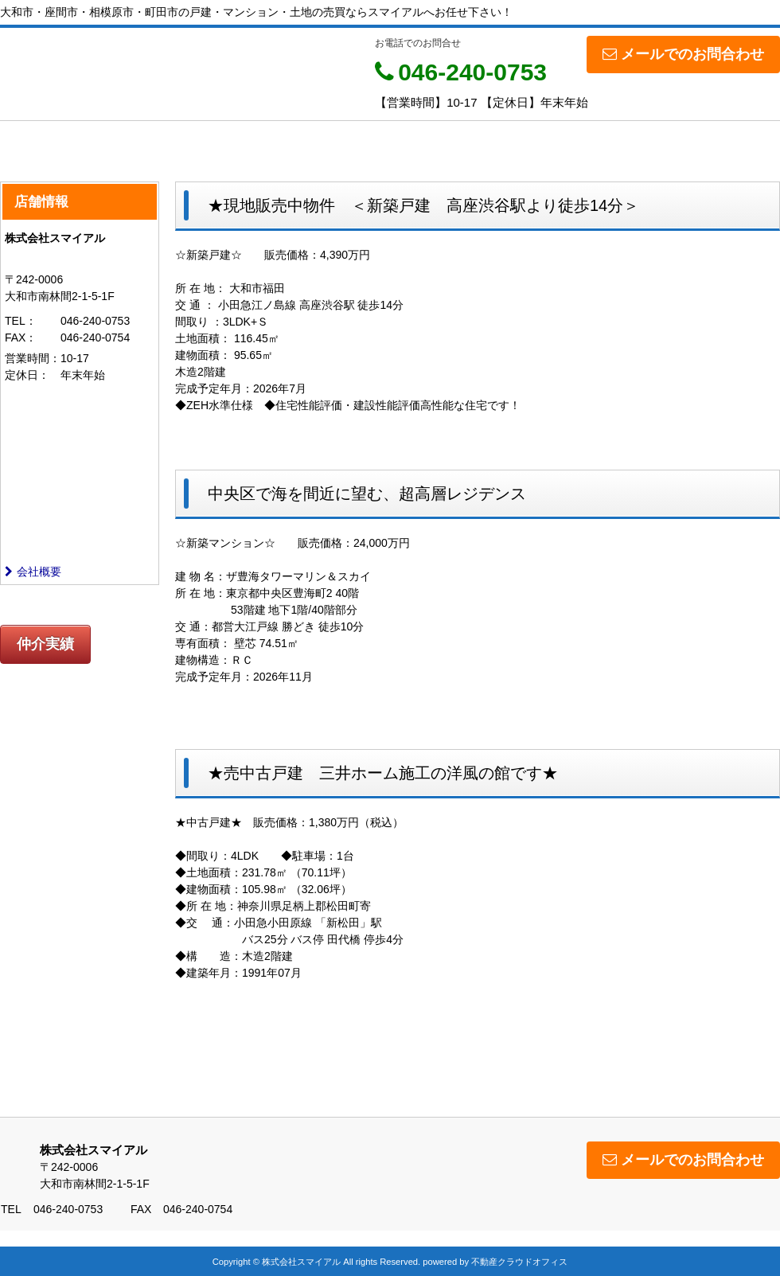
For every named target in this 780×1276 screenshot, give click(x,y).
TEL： (21, 320)
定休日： (27, 375)
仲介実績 (45, 644)
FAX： (21, 337)
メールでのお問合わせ (683, 54)
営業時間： (32, 358)
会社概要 (33, 571)
